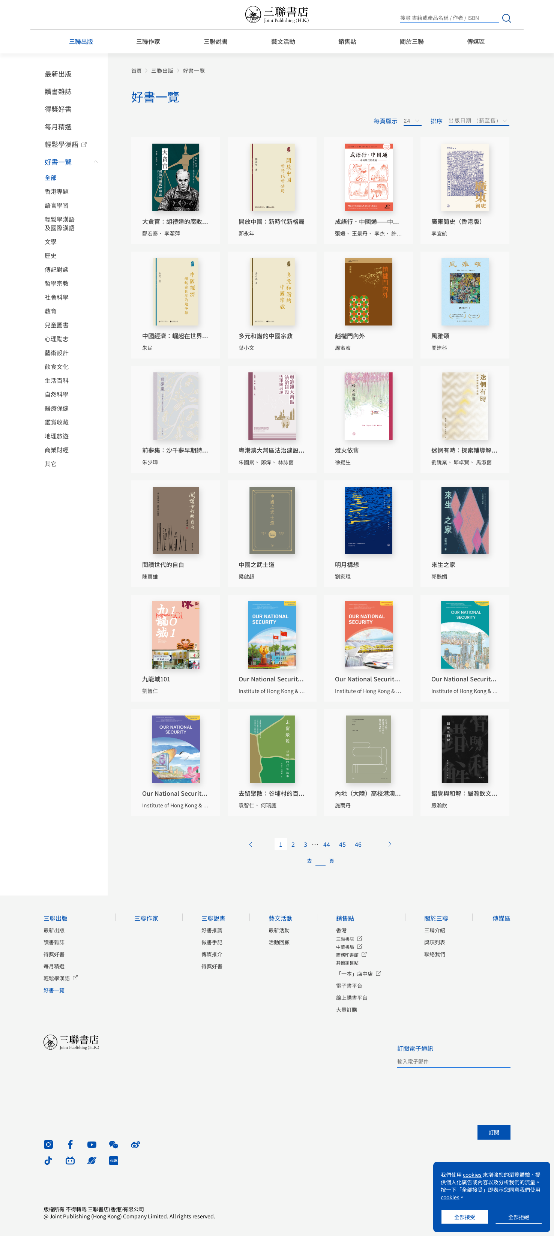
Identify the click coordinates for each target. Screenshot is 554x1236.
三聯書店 (345, 939)
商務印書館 (347, 954)
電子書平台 (349, 985)
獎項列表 (434, 942)
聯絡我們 (434, 954)
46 (358, 844)
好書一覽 (58, 161)
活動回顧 (279, 942)
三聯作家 (148, 41)
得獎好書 (58, 109)
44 (326, 844)
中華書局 (345, 947)
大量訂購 (346, 1009)
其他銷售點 (347, 962)
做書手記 (211, 942)
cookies (472, 1174)
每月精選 (58, 126)
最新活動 (279, 930)
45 (342, 844)
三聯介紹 (434, 930)
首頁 (136, 70)
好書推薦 (211, 930)
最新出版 (58, 73)
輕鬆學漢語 (61, 144)
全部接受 (464, 1217)
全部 (51, 177)
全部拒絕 (518, 1217)
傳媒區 (476, 41)
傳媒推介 (211, 954)
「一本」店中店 (354, 973)
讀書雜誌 (58, 91)
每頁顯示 (386, 120)
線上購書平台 (352, 997)
